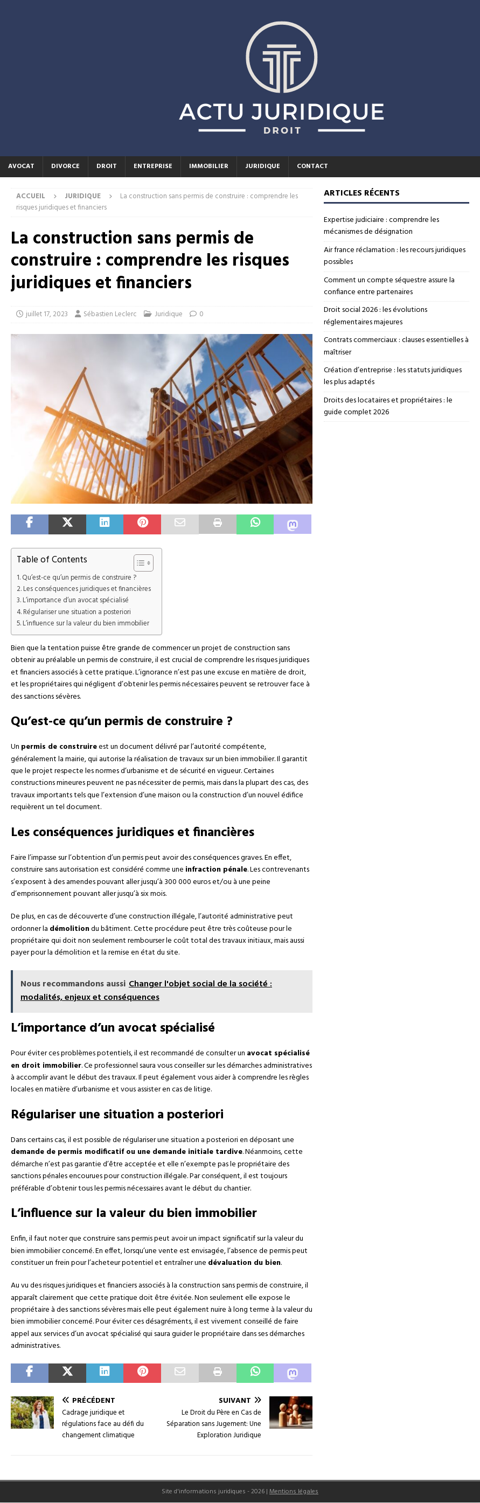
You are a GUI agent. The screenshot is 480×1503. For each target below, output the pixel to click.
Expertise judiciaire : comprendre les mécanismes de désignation (381, 226)
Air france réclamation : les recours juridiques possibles (394, 256)
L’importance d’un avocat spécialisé (76, 600)
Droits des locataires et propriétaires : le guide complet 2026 (388, 406)
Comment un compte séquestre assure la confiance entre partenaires (389, 286)
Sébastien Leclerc (110, 314)
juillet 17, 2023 (47, 314)
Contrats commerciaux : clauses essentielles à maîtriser (396, 346)
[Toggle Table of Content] (138, 563)
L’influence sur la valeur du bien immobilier (86, 623)
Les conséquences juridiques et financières (87, 589)
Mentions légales (293, 1491)
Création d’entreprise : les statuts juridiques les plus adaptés (393, 376)
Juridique (262, 166)
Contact (312, 166)
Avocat (21, 166)
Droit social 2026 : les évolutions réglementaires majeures (375, 316)
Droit (106, 166)
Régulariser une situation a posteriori (77, 612)
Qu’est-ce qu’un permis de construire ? (79, 578)
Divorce (65, 166)
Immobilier (208, 166)
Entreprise (153, 166)
